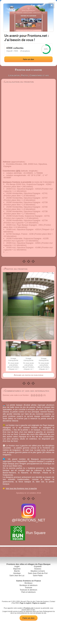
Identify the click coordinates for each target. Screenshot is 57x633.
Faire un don (29, 618)
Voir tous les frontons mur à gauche (21, 488)
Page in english (25, 603)
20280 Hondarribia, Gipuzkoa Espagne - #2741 (27, 193)
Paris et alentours (28, 592)
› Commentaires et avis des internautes (26, 390)
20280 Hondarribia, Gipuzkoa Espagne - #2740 (27, 207)
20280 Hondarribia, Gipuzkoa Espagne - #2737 (27, 198)
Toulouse (28, 588)
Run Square (28, 533)
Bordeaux (28, 583)
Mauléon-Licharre (38, 571)
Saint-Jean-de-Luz (16, 575)
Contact (52, 601)
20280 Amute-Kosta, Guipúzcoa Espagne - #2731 (28, 216)
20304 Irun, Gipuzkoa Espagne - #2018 (23, 189)
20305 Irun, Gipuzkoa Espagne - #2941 (23, 243)
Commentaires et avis (39, 75)
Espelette (37, 566)
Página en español (39, 603)
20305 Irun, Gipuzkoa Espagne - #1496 (23, 247)
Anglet (16, 566)
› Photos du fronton (15, 268)
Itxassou (37, 569)
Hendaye (17, 573)
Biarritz (17, 571)
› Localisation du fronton (18, 81)
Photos (24, 75)
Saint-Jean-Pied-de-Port (38, 573)
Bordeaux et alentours (28, 585)
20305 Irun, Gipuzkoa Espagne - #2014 (23, 229)
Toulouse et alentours (28, 590)
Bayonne (17, 569)
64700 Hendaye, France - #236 (20, 234)
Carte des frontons (42, 601)
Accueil (23, 601)
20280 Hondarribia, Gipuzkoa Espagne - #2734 (27, 220)
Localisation (13, 75)
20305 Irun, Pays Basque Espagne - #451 (24, 225)
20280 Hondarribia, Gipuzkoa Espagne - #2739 (27, 202)
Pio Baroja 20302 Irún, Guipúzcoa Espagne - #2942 (29, 184)
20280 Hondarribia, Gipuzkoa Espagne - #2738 (27, 211)
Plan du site (31, 601)
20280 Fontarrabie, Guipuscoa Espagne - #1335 (27, 238)
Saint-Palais (38, 575)
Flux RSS (15, 603)
